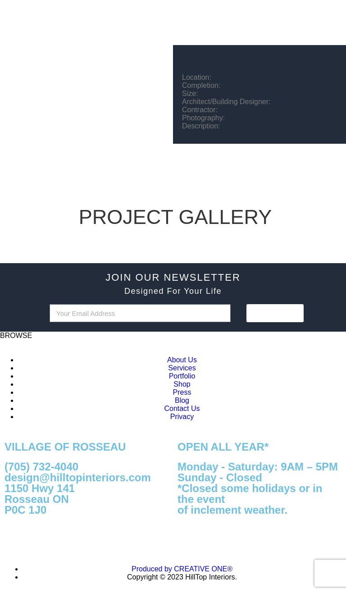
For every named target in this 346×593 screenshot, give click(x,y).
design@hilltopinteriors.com (78, 477)
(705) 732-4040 (41, 467)
